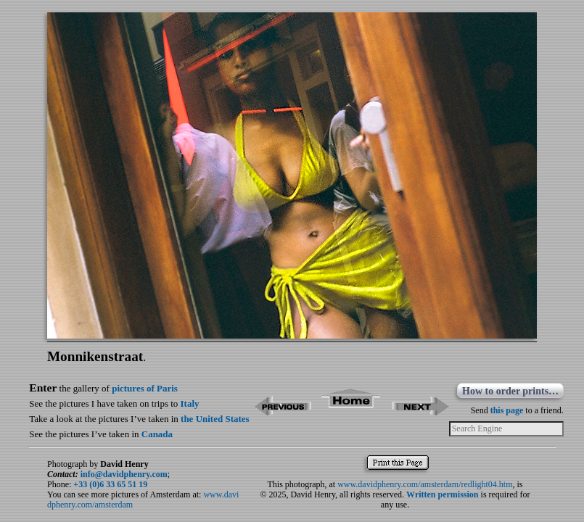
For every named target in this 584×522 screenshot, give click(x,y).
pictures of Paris (145, 388)
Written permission (442, 494)
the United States (215, 418)
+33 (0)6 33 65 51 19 (110, 484)
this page (507, 410)
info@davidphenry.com (124, 474)
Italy (190, 403)
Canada (157, 433)
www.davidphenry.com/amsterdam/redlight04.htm (424, 484)
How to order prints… (510, 391)
